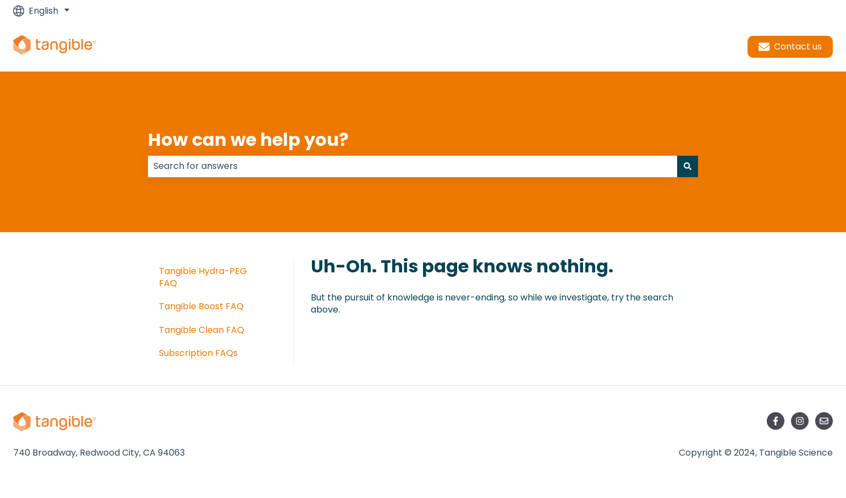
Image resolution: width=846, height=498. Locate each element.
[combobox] (412, 166)
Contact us (790, 46)
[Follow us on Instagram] (800, 421)
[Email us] (824, 421)
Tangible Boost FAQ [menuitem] (201, 306)
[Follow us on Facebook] (775, 421)
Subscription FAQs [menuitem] (198, 353)
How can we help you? (248, 139)
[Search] (687, 166)
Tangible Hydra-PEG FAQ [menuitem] (203, 277)
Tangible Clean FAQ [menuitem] (201, 330)
